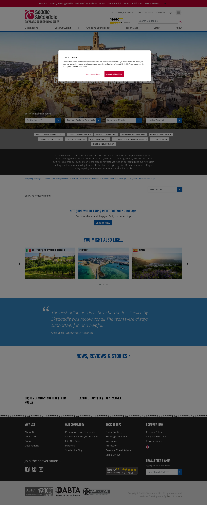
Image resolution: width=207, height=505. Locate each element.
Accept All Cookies (114, 74)
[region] (104, 65)
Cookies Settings (93, 74)
